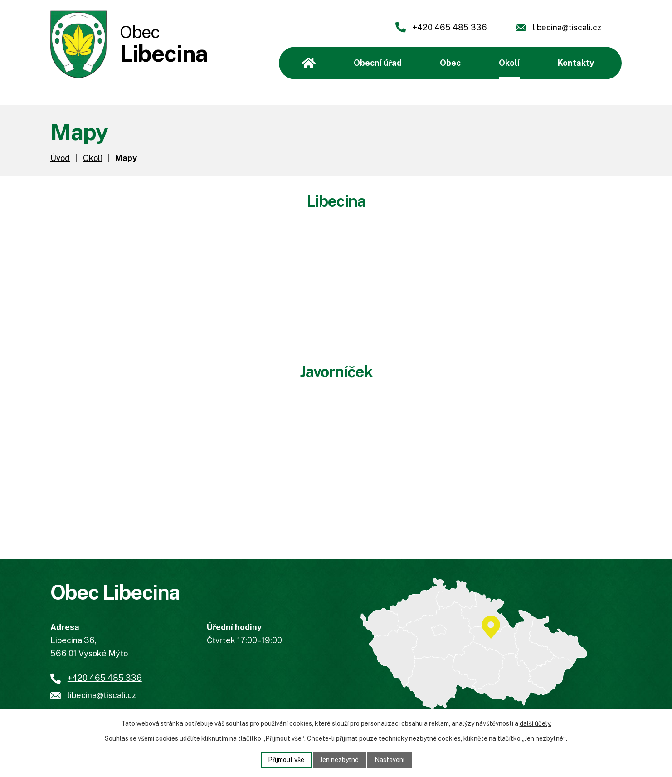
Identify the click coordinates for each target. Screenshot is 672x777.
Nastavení (389, 759)
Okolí (509, 63)
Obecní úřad (378, 63)
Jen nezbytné (339, 759)
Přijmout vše (286, 759)
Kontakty (576, 63)
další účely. (535, 723)
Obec (450, 63)
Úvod (309, 63)
